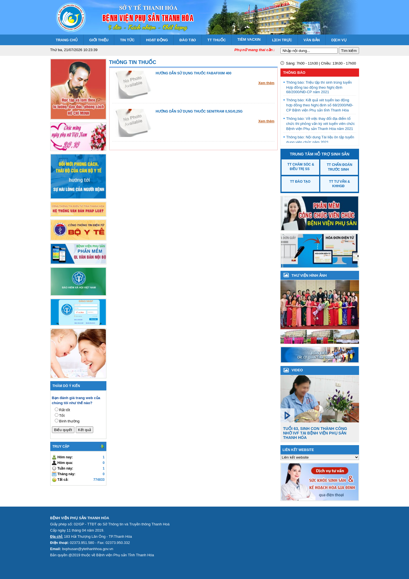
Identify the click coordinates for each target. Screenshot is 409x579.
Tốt (62, 415)
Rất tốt (64, 410)
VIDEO (297, 370)
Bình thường (69, 421)
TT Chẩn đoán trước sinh (339, 167)
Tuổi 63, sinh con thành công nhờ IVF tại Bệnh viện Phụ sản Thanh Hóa (315, 433)
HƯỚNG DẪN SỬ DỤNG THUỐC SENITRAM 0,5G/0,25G (199, 111)
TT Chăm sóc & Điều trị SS (300, 167)
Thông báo (294, 72)
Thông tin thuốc (132, 62)
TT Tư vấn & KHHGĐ (339, 184)
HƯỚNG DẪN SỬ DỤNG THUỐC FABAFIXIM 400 (194, 73)
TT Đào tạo (300, 182)
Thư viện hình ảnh (309, 275)
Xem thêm (266, 83)
